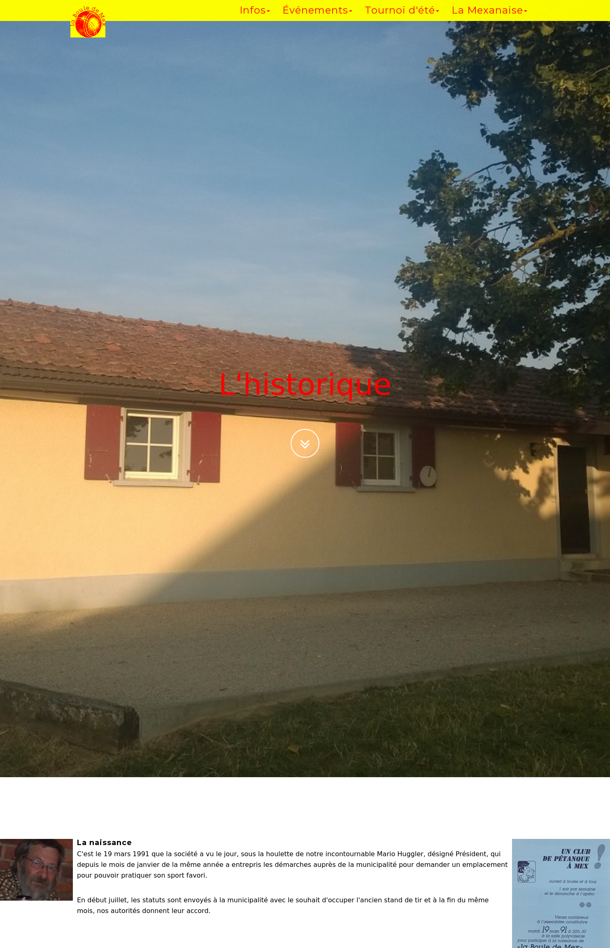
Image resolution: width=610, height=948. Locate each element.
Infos (255, 18)
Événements (317, 18)
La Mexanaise (489, 18)
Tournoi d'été (402, 18)
